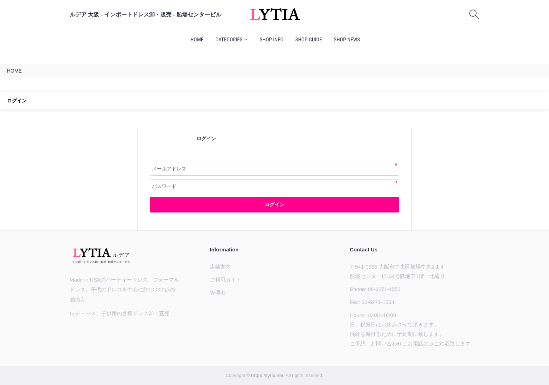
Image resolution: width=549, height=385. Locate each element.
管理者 (217, 293)
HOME (197, 39)
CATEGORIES (228, 39)
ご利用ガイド (225, 280)
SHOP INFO (272, 39)
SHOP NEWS (347, 39)
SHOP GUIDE (309, 39)
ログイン (274, 204)
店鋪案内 (220, 267)
